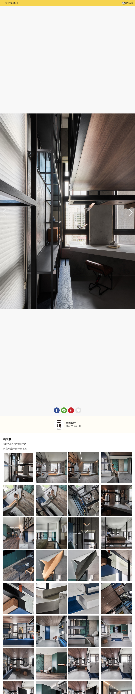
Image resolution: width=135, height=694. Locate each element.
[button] (130, 212)
